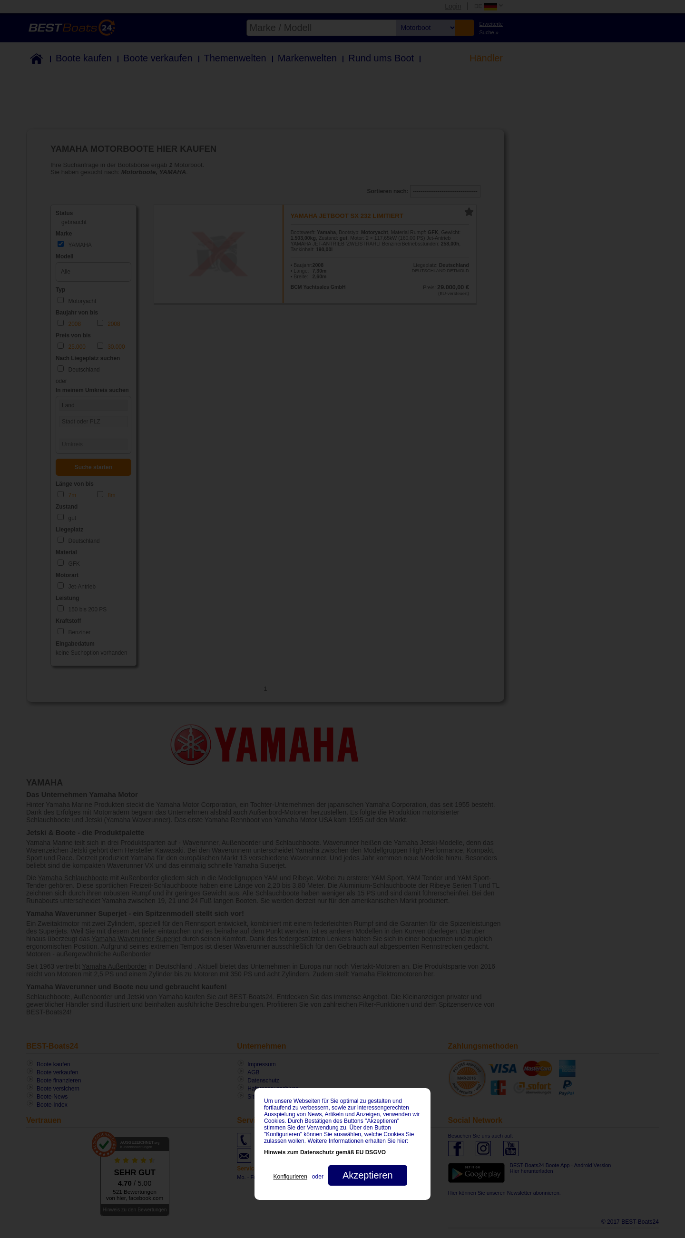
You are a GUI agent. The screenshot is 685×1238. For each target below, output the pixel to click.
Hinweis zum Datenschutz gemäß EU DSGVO (325, 1152)
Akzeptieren (367, 1175)
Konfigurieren (290, 1176)
